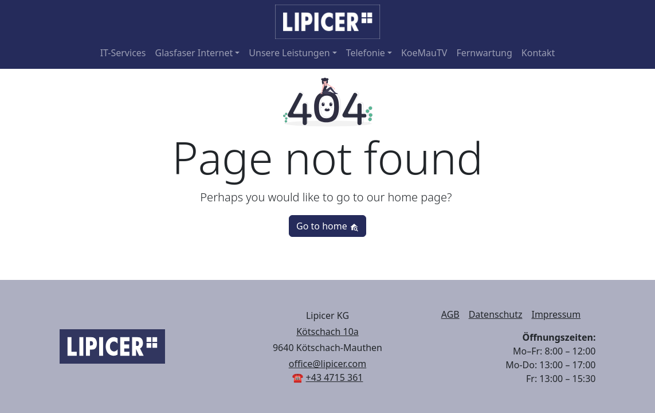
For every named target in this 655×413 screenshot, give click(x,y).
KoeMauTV (424, 52)
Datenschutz (496, 314)
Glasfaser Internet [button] (194, 52)
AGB (450, 314)
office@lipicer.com (328, 363)
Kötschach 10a (327, 331)
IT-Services (123, 52)
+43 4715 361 (334, 377)
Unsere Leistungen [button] (289, 52)
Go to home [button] (327, 226)
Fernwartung (484, 52)
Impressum (556, 314)
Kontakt (538, 52)
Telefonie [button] (365, 52)
